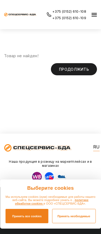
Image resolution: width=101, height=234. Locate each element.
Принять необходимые (73, 216)
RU (96, 147)
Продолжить (74, 69)
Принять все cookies (26, 216)
